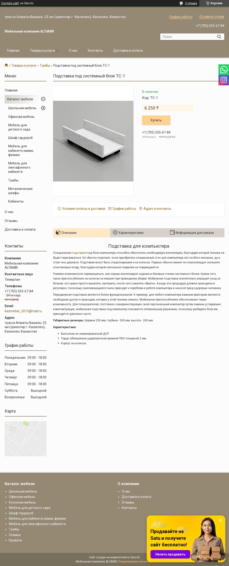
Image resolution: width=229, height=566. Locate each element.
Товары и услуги (42, 50)
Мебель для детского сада (19, 127)
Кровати (15, 540)
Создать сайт (10, 3)
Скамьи (15, 535)
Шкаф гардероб (20, 138)
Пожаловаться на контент (136, 561)
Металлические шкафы (20, 191)
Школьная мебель (22, 108)
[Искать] (219, 36)
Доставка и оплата (128, 50)
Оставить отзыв (211, 16)
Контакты (95, 50)
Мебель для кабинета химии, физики (21, 150)
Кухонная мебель (22, 502)
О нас (73, 50)
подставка (79, 252)
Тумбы (45, 65)
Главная (13, 50)
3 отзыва (191, 3)
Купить (156, 120)
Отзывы (11, 221)
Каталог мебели (20, 99)
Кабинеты (16, 201)
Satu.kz (135, 557)
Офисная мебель (21, 117)
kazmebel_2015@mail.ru (23, 311)
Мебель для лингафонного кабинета (19, 167)
